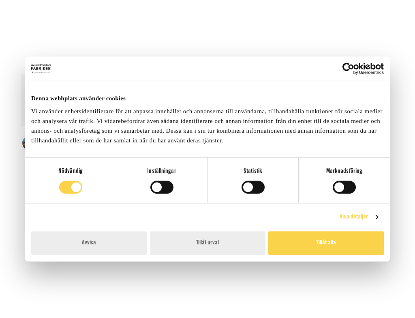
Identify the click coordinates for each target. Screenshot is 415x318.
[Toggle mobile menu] (386, 37)
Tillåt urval (207, 243)
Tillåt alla (326, 243)
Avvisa (89, 243)
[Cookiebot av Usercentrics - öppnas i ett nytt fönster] (348, 69)
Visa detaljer (354, 217)
